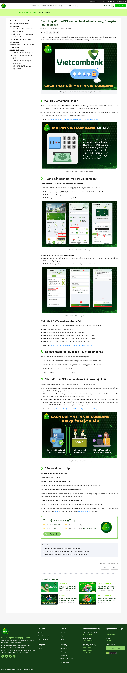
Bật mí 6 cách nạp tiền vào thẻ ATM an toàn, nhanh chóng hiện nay (66, 554)
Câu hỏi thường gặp (17, 50)
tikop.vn (108, 640)
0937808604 (87, 650)
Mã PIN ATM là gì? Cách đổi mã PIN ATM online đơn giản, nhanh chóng (74, 119)
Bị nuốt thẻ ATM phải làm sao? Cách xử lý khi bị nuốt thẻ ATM (71, 345)
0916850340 (87, 652)
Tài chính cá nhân (84, 511)
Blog (62, 6)
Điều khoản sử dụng (44, 639)
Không (115, 568)
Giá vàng (63, 652)
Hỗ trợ (69, 5)
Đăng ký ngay (115, 648)
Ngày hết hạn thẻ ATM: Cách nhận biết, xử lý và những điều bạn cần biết (67, 551)
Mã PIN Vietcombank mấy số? (23, 53)
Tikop (56, 511)
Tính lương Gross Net (66, 659)
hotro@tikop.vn (122, 1)
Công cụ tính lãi (64, 648)
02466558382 (87, 648)
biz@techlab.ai (110, 634)
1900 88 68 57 (105, 1)
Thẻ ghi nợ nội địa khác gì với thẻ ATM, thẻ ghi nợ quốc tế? (63, 548)
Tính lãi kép (63, 655)
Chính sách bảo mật (43, 636)
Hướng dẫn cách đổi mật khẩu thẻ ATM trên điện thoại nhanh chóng (74, 409)
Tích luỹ (40, 648)
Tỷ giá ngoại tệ (64, 662)
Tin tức (62, 632)
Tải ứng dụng (52, 534)
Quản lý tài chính (30, 12)
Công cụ (77, 6)
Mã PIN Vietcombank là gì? (19, 21)
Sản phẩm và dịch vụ (49, 6)
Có (105, 568)
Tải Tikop (120, 5)
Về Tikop (35, 6)
